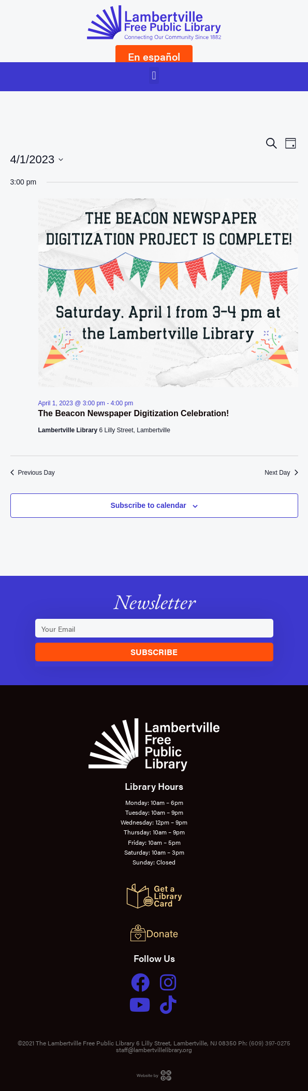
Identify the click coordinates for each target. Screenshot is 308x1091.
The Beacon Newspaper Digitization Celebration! (133, 413)
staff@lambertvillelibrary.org (154, 1049)
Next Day (281, 472)
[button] (154, 75)
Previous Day (32, 472)
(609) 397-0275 (269, 1042)
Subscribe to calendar (148, 505)
